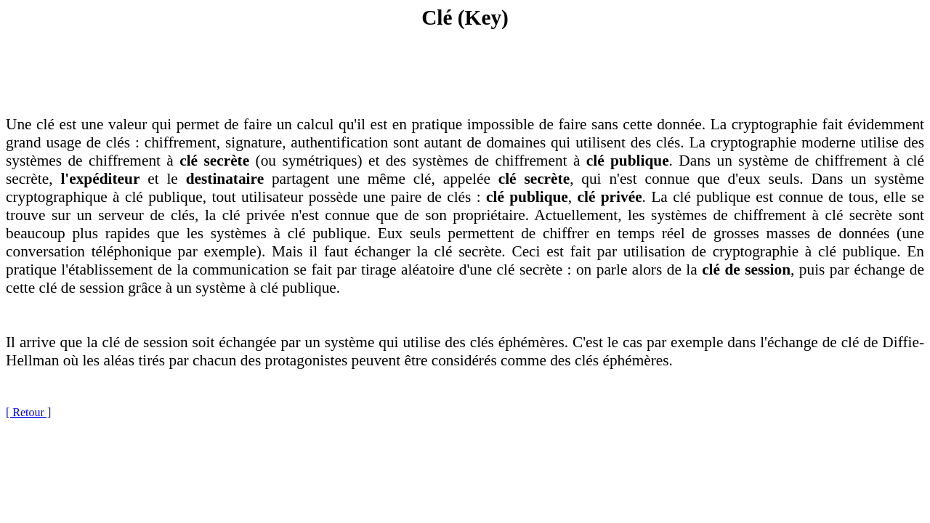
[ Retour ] (28, 412)
